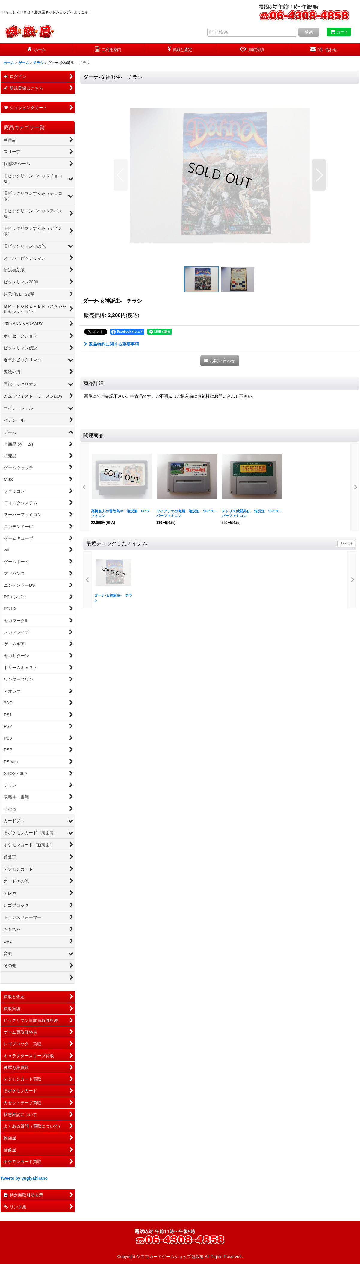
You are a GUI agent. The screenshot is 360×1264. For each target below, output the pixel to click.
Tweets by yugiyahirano (24, 1178)
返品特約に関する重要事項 (111, 344)
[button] (121, 175)
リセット (346, 544)
